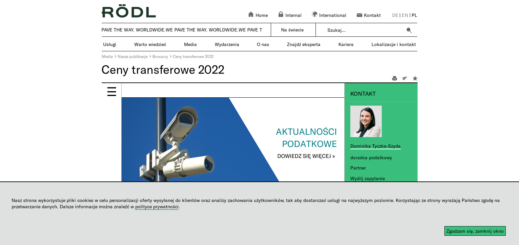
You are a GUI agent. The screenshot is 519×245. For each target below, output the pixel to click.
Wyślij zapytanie (367, 178)
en (405, 15)
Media (107, 56)
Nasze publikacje (132, 56)
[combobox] (365, 30)
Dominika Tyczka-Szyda (375, 146)
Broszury (160, 56)
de (395, 15)
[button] (409, 30)
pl (414, 15)
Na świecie (292, 29)
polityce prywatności (157, 206)
